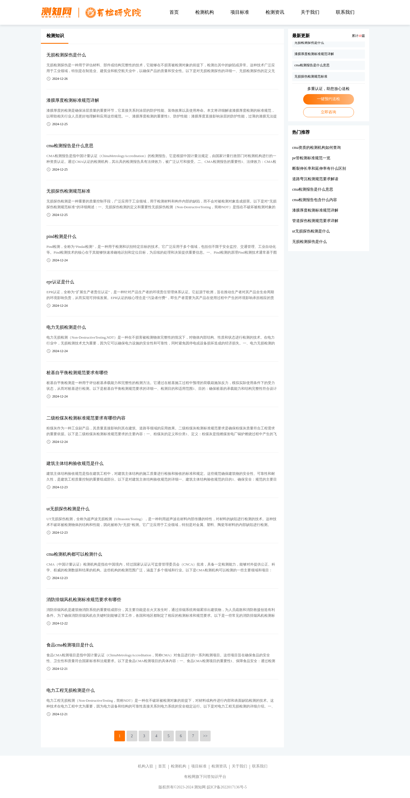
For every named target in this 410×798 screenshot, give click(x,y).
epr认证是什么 (60, 281)
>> (205, 736)
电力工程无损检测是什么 (70, 690)
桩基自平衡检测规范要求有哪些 (77, 372)
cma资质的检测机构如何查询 (316, 148)
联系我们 (345, 12)
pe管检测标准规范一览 (311, 158)
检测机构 (204, 12)
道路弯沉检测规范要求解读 (315, 179)
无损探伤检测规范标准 (68, 191)
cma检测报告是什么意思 (69, 145)
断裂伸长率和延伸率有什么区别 (319, 168)
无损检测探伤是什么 (66, 55)
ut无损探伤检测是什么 (67, 508)
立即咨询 (328, 112)
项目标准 (239, 12)
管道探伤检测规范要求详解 (315, 221)
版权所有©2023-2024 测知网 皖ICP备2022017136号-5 (202, 787)
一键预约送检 (328, 99)
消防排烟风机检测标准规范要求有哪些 (83, 599)
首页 (174, 12)
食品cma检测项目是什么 (69, 645)
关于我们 (310, 12)
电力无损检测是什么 (66, 327)
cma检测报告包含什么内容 (314, 200)
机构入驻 (145, 766)
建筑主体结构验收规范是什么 (75, 463)
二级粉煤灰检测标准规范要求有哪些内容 (85, 418)
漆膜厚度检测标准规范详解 (72, 100)
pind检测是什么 (61, 236)
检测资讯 (275, 12)
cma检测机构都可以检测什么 (74, 554)
